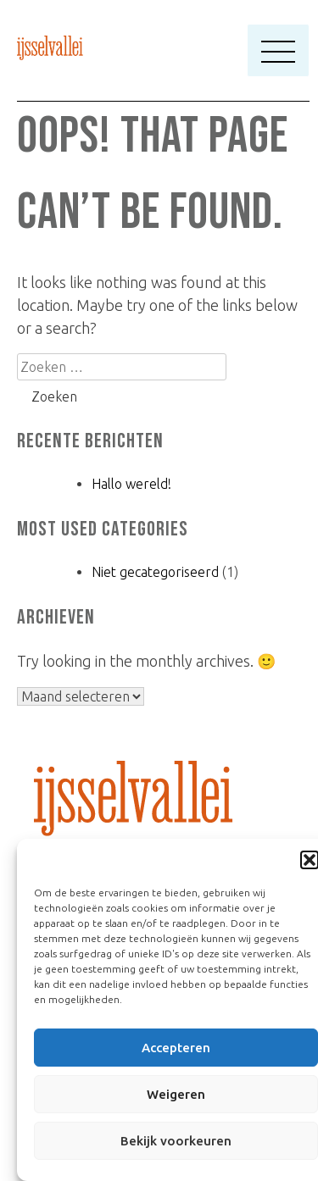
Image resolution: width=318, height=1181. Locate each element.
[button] (309, 859)
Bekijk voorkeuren (176, 1141)
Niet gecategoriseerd (155, 571)
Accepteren (176, 1047)
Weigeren (176, 1094)
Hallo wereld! (131, 483)
